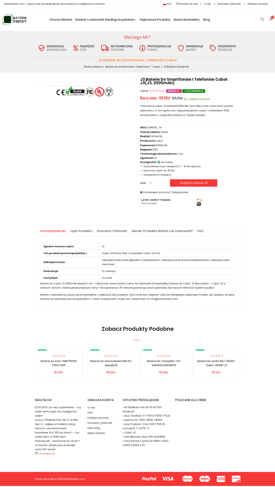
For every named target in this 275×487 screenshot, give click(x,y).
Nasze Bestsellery (187, 20)
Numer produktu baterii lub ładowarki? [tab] (163, 232)
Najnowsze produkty (155, 20)
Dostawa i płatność (230, 4)
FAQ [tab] (202, 232)
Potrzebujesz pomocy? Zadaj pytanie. (166, 193)
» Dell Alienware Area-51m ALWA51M (144, 438)
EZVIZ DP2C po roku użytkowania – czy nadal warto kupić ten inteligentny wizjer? (58, 413)
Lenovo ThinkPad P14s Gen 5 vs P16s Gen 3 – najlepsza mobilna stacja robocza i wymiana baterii (56, 425)
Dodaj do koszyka (199, 184)
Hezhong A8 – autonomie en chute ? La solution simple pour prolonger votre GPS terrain (57, 446)
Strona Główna (61, 20)
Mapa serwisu (96, 437)
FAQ (90, 414)
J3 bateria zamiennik (176, 67)
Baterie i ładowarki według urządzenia (106, 20)
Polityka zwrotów (258, 4)
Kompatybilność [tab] (53, 232)
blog (206, 20)
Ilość (143, 184)
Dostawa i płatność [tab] (112, 232)
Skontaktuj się (47, 454)
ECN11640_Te (154, 128)
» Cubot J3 (129, 433)
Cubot (156, 67)
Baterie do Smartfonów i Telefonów (127, 67)
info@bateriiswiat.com (164, 300)
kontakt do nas (187, 4)
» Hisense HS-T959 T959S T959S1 (142, 421)
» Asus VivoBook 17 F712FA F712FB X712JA (146, 417)
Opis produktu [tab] (82, 232)
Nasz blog (94, 431)
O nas (208, 4)
